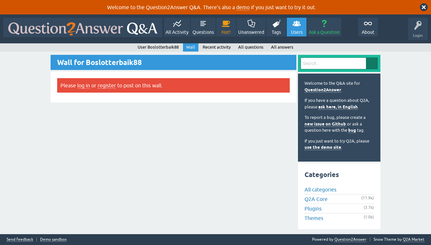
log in (83, 85)
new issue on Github (325, 124)
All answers (282, 47)
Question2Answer (323, 89)
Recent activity (217, 47)
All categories (320, 189)
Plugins (313, 209)
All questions (250, 47)
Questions (203, 32)
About (368, 32)
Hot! (226, 32)
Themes (314, 218)
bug (352, 130)
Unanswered (251, 32)
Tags (276, 32)
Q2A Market (413, 239)
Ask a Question (324, 32)
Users (297, 32)
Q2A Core (316, 199)
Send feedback (20, 239)
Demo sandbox (53, 239)
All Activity (177, 32)
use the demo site (323, 147)
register (107, 85)
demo (243, 7)
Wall (190, 47)
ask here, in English (338, 106)
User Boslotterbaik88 (158, 47)
